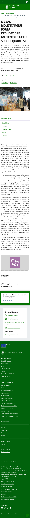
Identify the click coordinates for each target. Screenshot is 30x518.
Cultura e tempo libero (7, 401)
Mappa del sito (19, 514)
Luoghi (3, 444)
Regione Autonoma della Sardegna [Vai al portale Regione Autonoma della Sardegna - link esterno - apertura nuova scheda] (10, 2)
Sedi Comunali (5, 514)
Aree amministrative (6, 363)
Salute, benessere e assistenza (9, 414)
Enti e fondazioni (5, 369)
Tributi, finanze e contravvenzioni (10, 416)
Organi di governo (6, 361)
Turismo (3, 419)
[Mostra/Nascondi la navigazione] (2, 7)
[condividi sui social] (5, 75)
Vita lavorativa (5, 421)
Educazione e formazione (7, 403)
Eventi (2, 447)
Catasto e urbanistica (6, 398)
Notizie (3, 435)
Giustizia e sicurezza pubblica (9, 406)
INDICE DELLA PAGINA (15, 119)
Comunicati (4, 430)
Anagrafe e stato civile (7, 390)
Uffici (2, 366)
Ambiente (3, 388)
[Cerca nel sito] (26, 7)
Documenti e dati (5, 376)
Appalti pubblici (5, 393)
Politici (3, 371)
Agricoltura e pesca (6, 385)
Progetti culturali (5, 449)
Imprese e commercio (6, 408)
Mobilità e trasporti (6, 411)
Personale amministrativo (8, 374)
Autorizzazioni (5, 396)
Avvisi (2, 433)
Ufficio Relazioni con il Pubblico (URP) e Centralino (14, 471)
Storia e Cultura (5, 452)
